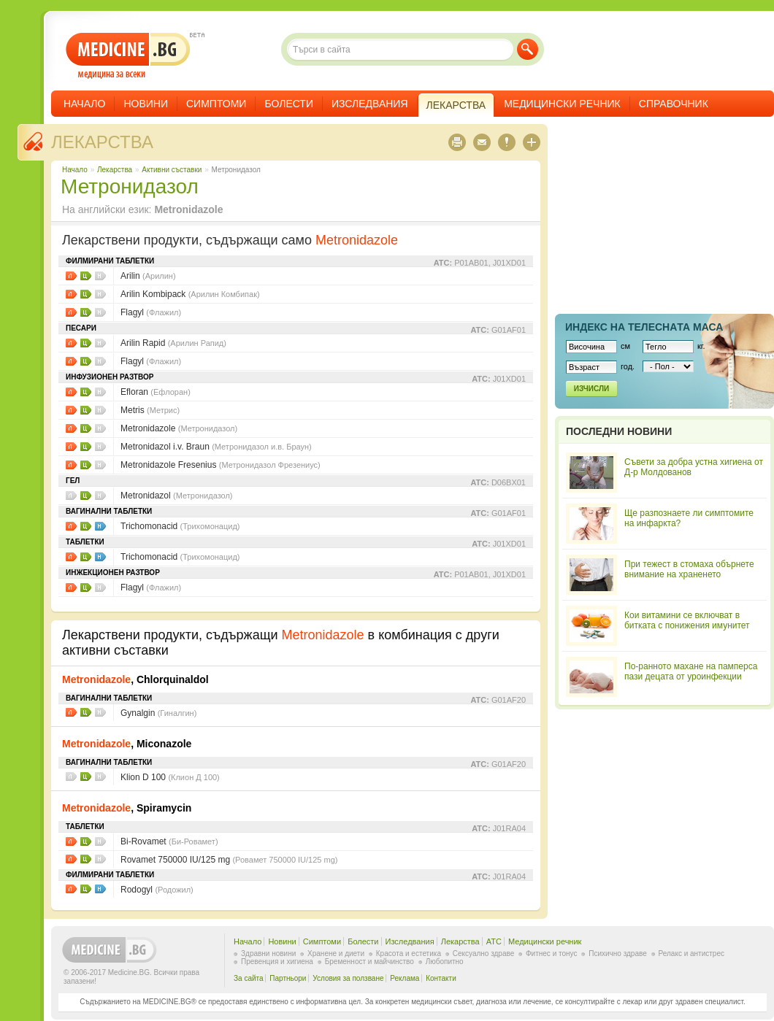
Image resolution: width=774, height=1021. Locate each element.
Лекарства (102, 142)
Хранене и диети (335, 953)
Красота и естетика (408, 953)
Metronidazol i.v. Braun (216, 447)
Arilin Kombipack (190, 294)
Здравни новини (268, 953)
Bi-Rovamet (169, 841)
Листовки (71, 275)
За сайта (249, 978)
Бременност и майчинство (369, 962)
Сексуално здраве (484, 953)
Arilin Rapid (173, 343)
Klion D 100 (170, 777)
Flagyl (150, 312)
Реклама (404, 978)
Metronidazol (176, 495)
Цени (85, 275)
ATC (494, 941)
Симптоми (216, 103)
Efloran (155, 392)
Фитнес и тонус (551, 953)
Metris (150, 410)
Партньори (287, 978)
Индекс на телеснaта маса (644, 327)
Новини (145, 103)
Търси (527, 49)
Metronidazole (178, 428)
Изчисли (591, 389)
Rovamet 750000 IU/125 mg (228, 860)
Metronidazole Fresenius (220, 465)
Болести (288, 103)
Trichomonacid (180, 526)
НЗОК (100, 526)
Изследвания (370, 103)
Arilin (148, 276)
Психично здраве (618, 953)
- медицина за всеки (128, 56)
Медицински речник (562, 103)
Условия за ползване (348, 978)
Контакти (441, 978)
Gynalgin (158, 713)
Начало (84, 103)
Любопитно (445, 962)
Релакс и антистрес (691, 953)
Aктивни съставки (172, 170)
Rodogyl (157, 890)
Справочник (673, 103)
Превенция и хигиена (277, 962)
